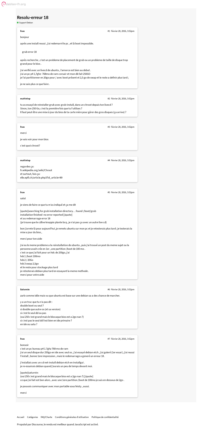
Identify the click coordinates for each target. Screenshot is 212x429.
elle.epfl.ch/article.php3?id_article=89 (41, 177)
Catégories (32, 417)
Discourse (37, 424)
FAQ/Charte (46, 417)
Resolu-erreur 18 (32, 17)
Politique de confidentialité (105, 417)
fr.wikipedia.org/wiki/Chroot (36, 170)
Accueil (20, 417)
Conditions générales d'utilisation (72, 417)
